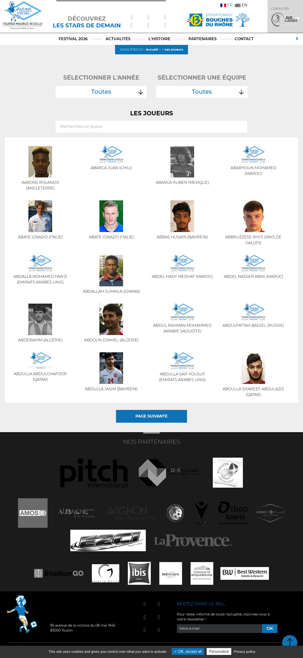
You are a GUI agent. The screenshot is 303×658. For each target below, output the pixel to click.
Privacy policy (244, 651)
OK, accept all (188, 651)
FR (226, 5)
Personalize (219, 651)
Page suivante (151, 416)
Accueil (152, 49)
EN (241, 5)
